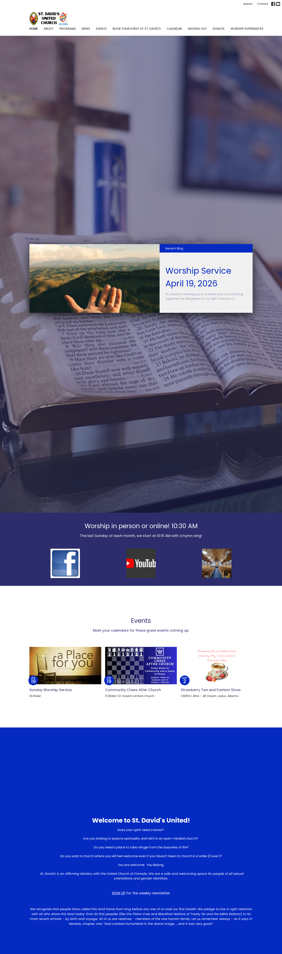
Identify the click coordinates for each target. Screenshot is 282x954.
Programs (67, 29)
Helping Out (197, 29)
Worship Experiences (246, 29)
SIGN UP (118, 893)
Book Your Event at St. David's (137, 29)
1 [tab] (132, 316)
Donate (219, 29)
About (48, 29)
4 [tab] (150, 316)
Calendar (174, 29)
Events (101, 29)
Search (247, 4)
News (86, 29)
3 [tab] (144, 316)
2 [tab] (138, 316)
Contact (262, 4)
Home (33, 29)
